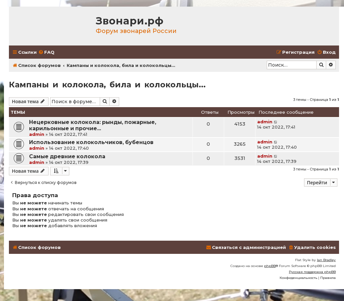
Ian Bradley (326, 260)
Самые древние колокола (67, 156)
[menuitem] (46, 52)
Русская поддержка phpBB (312, 272)
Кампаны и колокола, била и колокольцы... (107, 84)
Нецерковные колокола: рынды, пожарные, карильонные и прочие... (92, 125)
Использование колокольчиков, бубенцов (91, 142)
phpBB (270, 266)
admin (36, 134)
